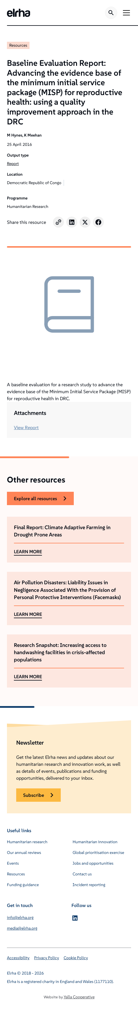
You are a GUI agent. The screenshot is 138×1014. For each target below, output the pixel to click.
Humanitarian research (27, 841)
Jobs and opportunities (93, 863)
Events (13, 863)
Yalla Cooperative (79, 997)
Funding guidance (23, 884)
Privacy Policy (46, 957)
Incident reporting (89, 884)
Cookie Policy (76, 957)
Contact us (82, 874)
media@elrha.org (22, 928)
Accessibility (18, 957)
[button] (125, 13)
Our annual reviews (24, 852)
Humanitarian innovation (95, 841)
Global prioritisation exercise (98, 852)
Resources (18, 45)
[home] (18, 12)
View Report (26, 427)
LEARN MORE (28, 551)
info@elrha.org (20, 917)
